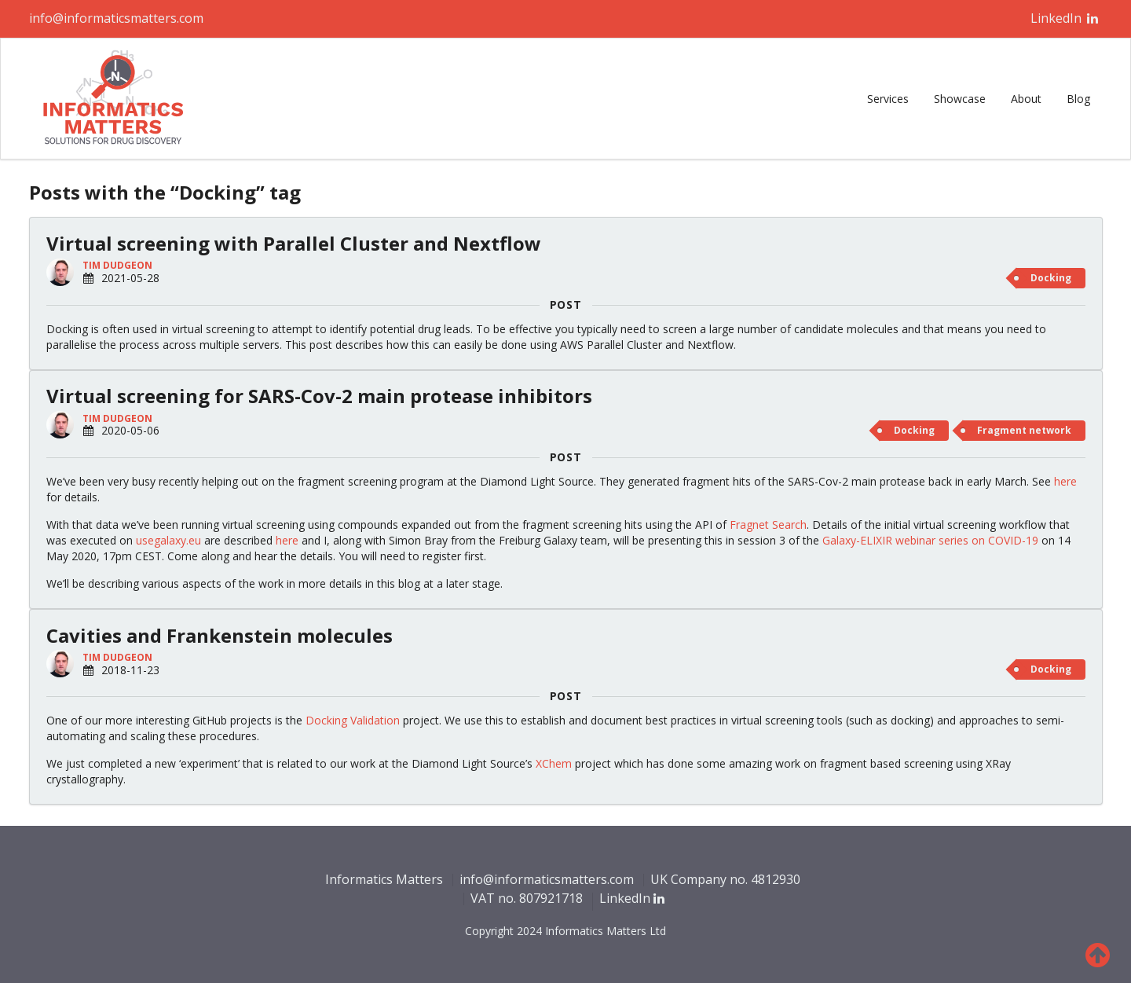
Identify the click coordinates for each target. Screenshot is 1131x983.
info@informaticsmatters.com (116, 18)
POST (566, 304)
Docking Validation (353, 720)
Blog (1078, 98)
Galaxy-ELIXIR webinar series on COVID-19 (930, 540)
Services (888, 98)
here (1065, 481)
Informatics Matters (384, 880)
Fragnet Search (768, 524)
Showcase (960, 98)
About (1026, 98)
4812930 (775, 879)
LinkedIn (1065, 18)
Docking (1050, 277)
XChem (554, 763)
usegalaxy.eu (168, 540)
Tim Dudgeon (117, 265)
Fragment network (1024, 430)
